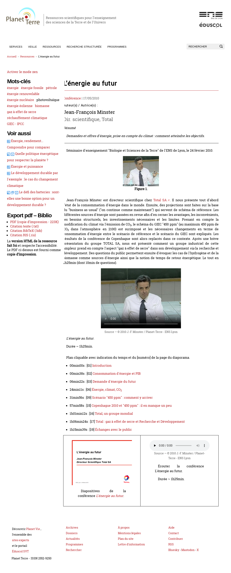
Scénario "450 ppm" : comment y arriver (125, 397)
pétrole (12, 93)
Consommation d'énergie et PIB (120, 373)
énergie (12, 87)
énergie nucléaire (20, 105)
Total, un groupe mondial (117, 413)
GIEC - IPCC (15, 135)
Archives (72, 532)
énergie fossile (32, 87)
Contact (173, 538)
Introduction (105, 365)
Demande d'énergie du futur (117, 381)
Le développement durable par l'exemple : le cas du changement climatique (29, 197)
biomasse (42, 117)
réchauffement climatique (27, 129)
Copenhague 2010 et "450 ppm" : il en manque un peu (135, 405)
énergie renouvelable (23, 99)
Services (15, 46)
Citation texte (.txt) (24, 255)
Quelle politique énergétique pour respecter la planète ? (28, 171)
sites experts (20, 545)
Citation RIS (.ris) (22, 264)
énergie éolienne (19, 117)
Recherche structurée (84, 46)
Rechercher (74, 555)
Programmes (116, 46)
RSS (171, 549)
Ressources (52, 46)
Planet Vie (33, 534)
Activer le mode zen (22, 71)
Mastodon (188, 555)
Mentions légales (129, 538)
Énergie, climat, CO (110, 389)
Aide (171, 532)
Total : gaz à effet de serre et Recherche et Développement (143, 421)
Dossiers (71, 538)
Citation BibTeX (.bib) (26, 259)
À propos (124, 532)
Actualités (73, 543)
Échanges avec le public (116, 429)
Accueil (11, 56)
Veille (32, 46)
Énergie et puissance (27, 184)
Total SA (163, 200)
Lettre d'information (131, 549)
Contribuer (175, 543)
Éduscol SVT (20, 556)
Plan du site (126, 543)
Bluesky (173, 555)
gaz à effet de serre (21, 123)
